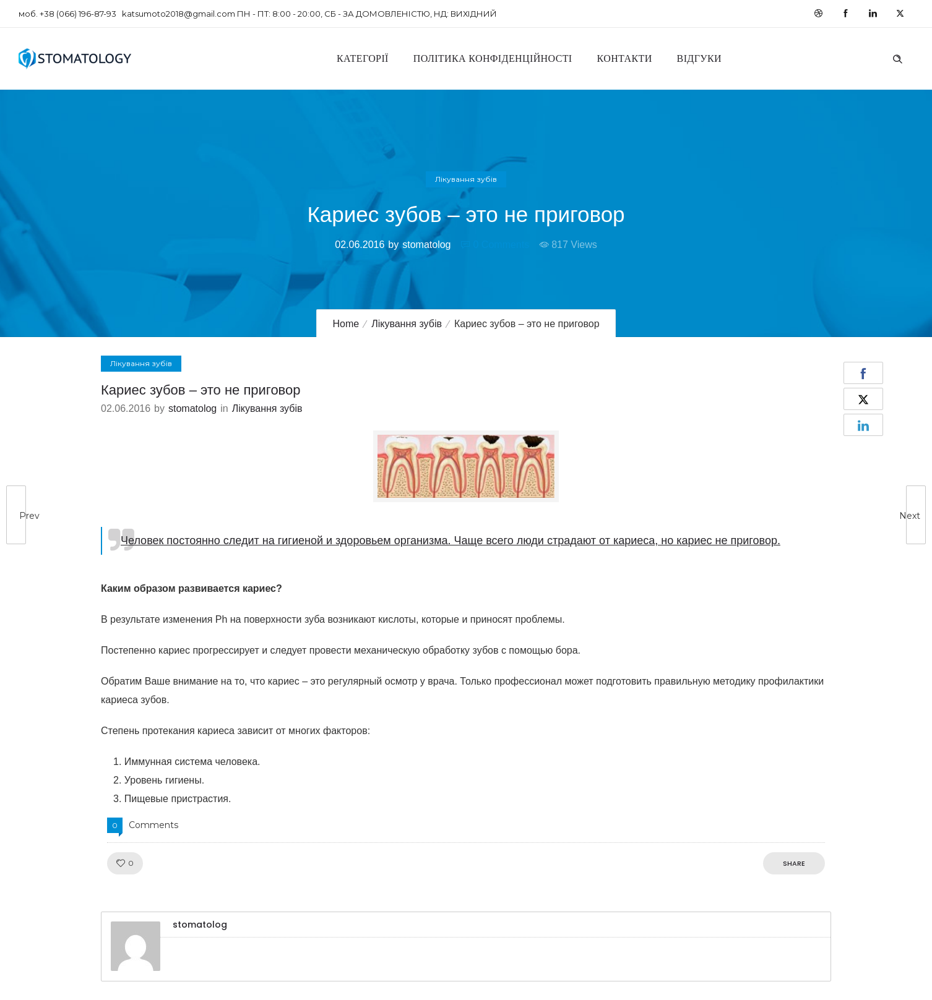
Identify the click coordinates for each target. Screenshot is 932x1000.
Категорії (363, 58)
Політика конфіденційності (492, 58)
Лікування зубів (406, 323)
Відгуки (699, 58)
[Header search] (897, 57)
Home (345, 323)
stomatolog (426, 244)
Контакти (624, 58)
